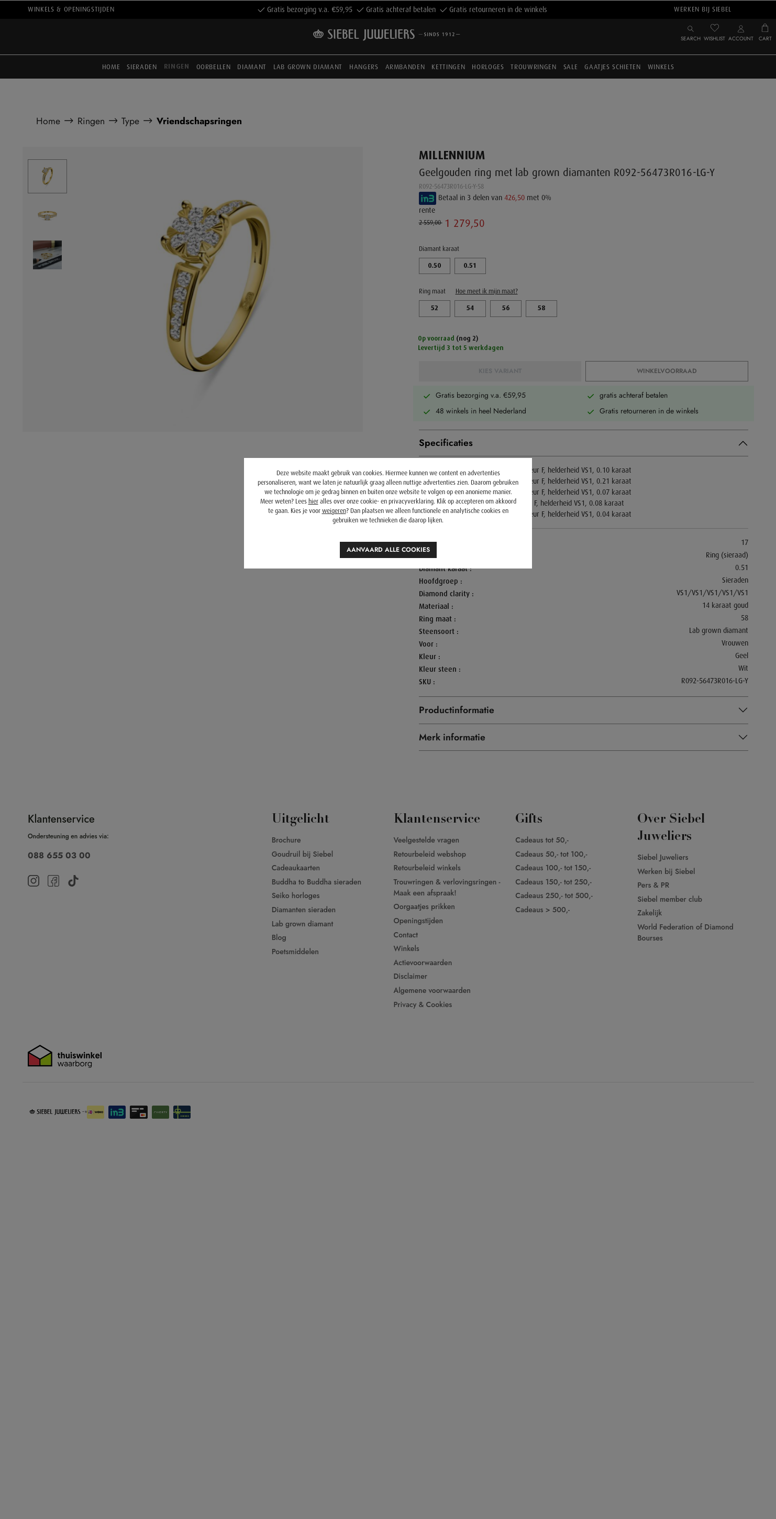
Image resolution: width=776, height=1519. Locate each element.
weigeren (334, 511)
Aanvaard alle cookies (388, 549)
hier (313, 501)
